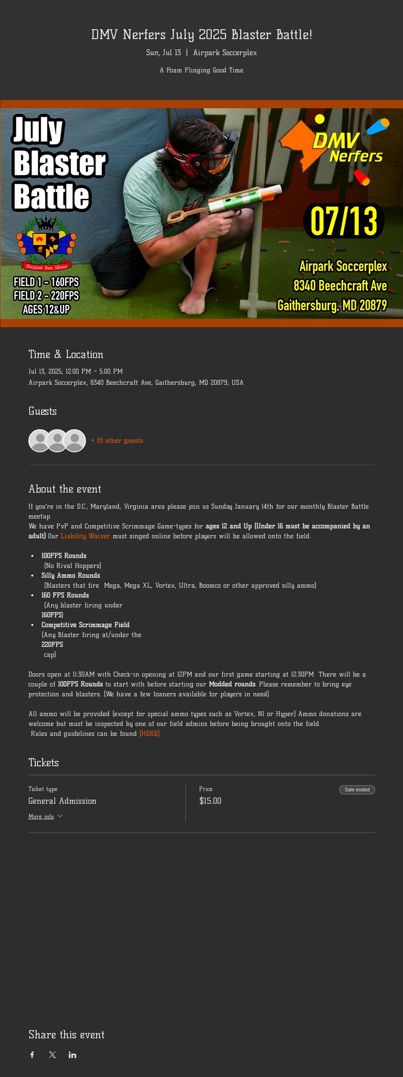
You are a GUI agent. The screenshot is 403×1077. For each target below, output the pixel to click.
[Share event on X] (52, 1054)
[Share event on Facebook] (32, 1054)
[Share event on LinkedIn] (72, 1054)
